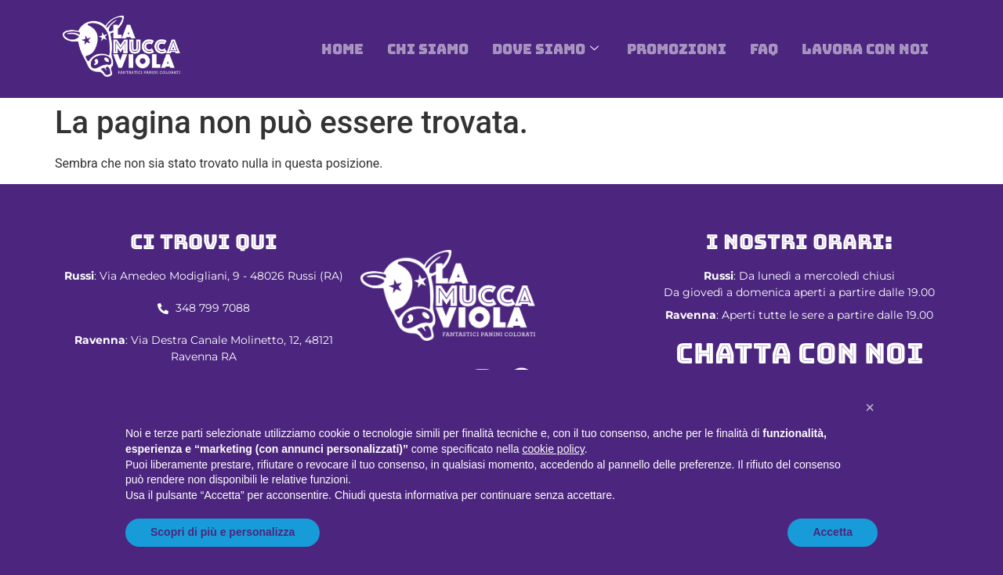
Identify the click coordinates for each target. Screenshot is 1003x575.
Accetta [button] (833, 532)
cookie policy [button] (554, 449)
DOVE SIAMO (545, 49)
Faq (764, 49)
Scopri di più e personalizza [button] (222, 532)
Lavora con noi (865, 49)
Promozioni (676, 49)
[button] (869, 407)
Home (342, 49)
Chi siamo (428, 49)
